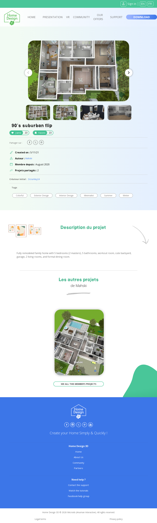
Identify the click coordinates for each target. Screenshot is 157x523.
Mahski (28, 158)
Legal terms (40, 519)
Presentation (53, 17)
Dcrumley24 (34, 179)
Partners (78, 468)
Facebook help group (78, 496)
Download (141, 17)
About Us (78, 457)
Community (81, 17)
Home (31, 17)
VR (67, 17)
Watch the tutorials (78, 490)
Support (116, 17)
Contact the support (78, 485)
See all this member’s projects (78, 384)
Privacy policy (116, 519)
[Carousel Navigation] (78, 72)
